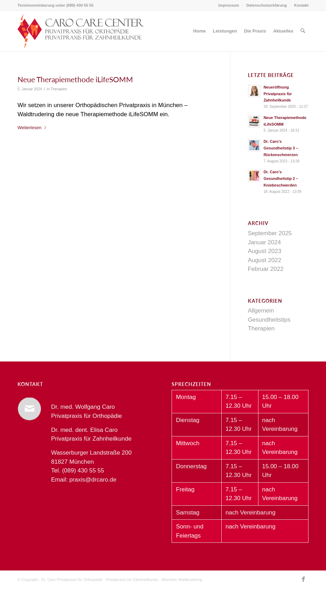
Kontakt (301, 5)
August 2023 (264, 251)
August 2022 (264, 260)
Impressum (229, 5)
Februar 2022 (266, 269)
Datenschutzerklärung (267, 5)
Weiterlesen (32, 127)
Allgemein (261, 310)
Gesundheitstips (269, 319)
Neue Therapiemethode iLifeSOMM (75, 79)
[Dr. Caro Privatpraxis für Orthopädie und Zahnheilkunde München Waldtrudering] (81, 31)
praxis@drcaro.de (92, 479)
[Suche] (302, 31)
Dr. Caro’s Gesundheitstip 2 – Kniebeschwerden (281, 178)
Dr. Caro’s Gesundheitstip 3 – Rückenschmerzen (281, 148)
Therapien (58, 89)
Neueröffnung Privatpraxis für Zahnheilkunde (278, 94)
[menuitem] (229, 5)
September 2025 (270, 233)
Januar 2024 (264, 242)
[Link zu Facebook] (303, 579)
